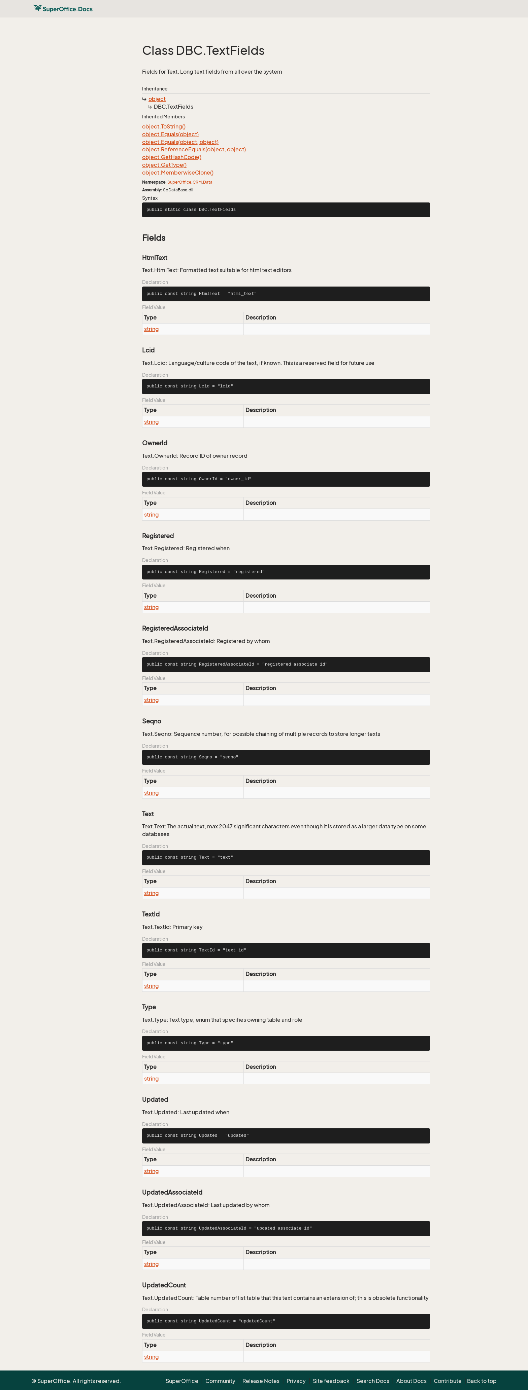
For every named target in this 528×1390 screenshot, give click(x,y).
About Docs (411, 1381)
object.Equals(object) (170, 134)
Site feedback (331, 1381)
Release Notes (260, 1381)
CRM (197, 182)
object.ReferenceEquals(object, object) (194, 149)
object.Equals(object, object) (180, 142)
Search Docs (373, 1381)
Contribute (448, 1381)
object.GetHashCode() (171, 157)
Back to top (482, 1381)
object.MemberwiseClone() (177, 172)
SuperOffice (179, 182)
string (151, 329)
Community (220, 1381)
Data (207, 182)
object (157, 99)
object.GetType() (164, 164)
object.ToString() (164, 126)
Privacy (296, 1381)
